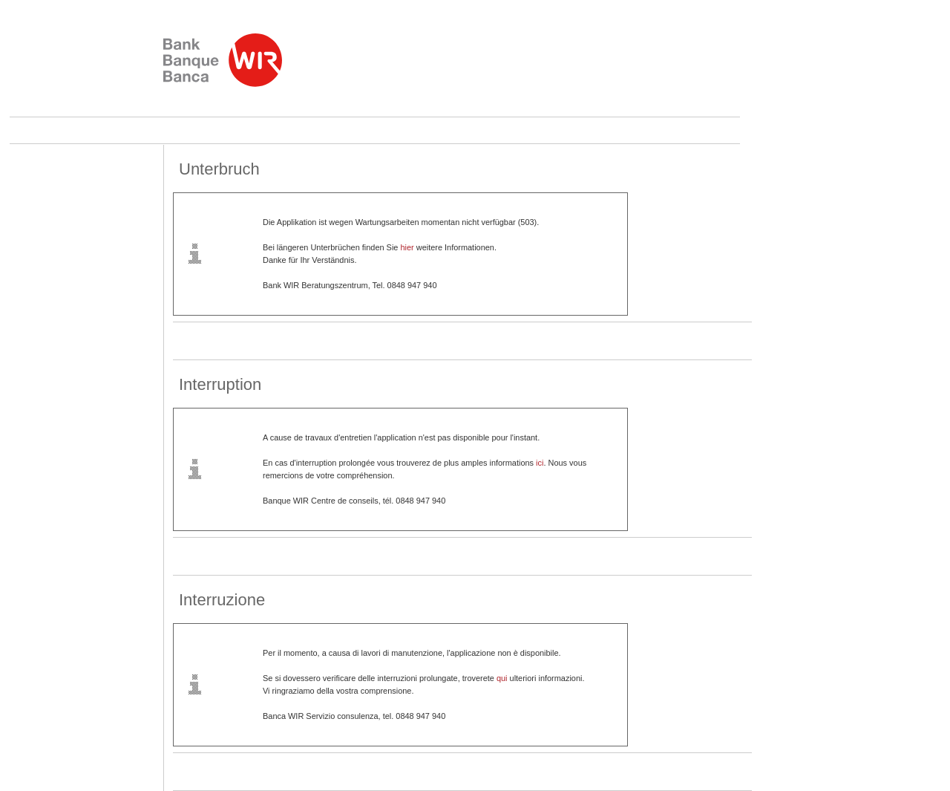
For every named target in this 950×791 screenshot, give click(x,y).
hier (406, 247)
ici (539, 462)
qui (502, 678)
